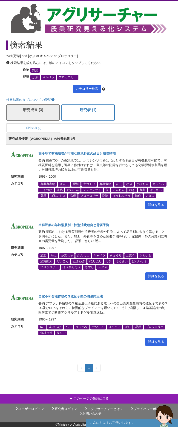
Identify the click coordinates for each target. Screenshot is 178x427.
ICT (42, 327)
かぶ (35, 77)
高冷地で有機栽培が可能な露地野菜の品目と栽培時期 (77, 153)
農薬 (142, 189)
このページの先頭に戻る (89, 398)
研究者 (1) (88, 110)
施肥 (60, 189)
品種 (73, 195)
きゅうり (116, 255)
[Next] (96, 368)
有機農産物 (47, 184)
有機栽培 (105, 184)
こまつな (46, 189)
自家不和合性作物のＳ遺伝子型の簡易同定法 (70, 296)
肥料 (76, 184)
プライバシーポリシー (148, 409)
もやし (89, 267)
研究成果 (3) (33, 110)
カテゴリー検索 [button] (87, 88)
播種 (43, 195)
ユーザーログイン (29, 409)
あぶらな (55, 327)
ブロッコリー (68, 77)
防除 (105, 195)
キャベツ (49, 77)
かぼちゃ (142, 184)
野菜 (35, 70)
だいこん (73, 189)
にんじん (119, 189)
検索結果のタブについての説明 (30, 99)
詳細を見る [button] (156, 205)
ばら (128, 327)
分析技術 (46, 332)
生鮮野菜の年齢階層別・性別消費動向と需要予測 (73, 225)
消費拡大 (46, 261)
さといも (145, 255)
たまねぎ (79, 261)
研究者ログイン (64, 409)
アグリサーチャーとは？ (103, 409)
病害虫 (64, 184)
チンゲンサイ (92, 189)
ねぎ (132, 189)
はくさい (156, 189)
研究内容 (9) (33, 128)
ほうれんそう (122, 195)
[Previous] (81, 368)
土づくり (89, 184)
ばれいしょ (58, 195)
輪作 (138, 195)
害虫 (119, 184)
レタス (149, 195)
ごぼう (130, 255)
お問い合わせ (90, 413)
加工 (43, 255)
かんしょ (83, 255)
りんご (61, 332)
